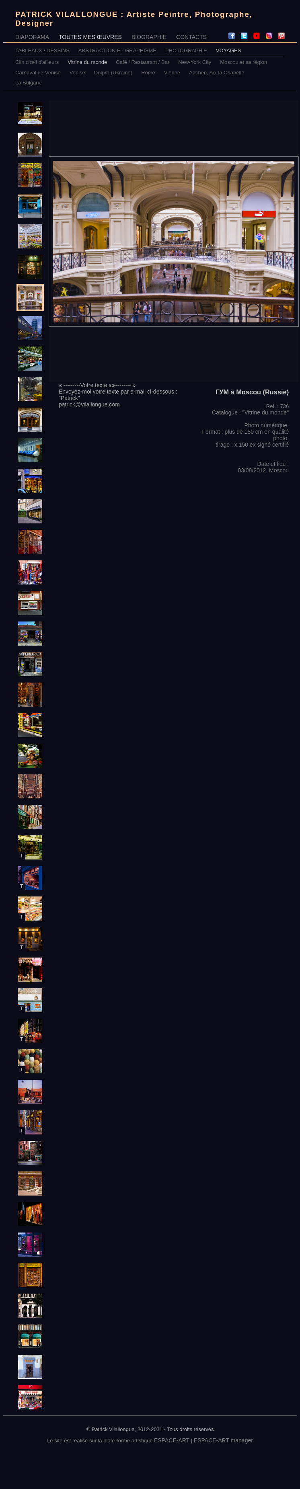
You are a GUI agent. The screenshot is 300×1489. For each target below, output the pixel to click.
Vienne (172, 73)
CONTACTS (191, 37)
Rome (148, 73)
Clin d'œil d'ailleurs (37, 62)
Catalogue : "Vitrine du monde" (250, 412)
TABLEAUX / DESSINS (42, 50)
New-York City (194, 62)
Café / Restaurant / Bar (142, 62)
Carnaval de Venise (38, 73)
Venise (77, 73)
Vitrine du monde (87, 62)
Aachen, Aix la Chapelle (216, 73)
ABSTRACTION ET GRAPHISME (117, 50)
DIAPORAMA (32, 37)
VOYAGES (228, 50)
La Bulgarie (28, 83)
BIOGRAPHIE (149, 37)
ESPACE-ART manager (223, 1440)
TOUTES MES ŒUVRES (90, 37)
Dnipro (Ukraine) (113, 73)
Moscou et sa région (243, 62)
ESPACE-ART (171, 1440)
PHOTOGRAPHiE (186, 50)
